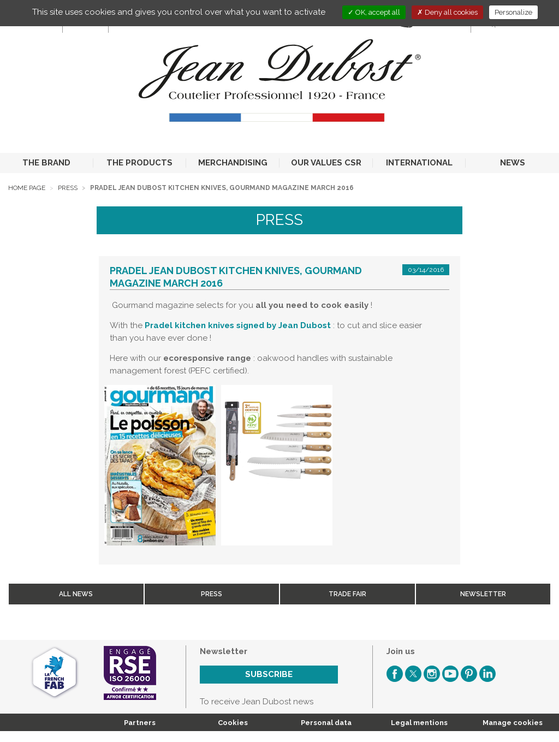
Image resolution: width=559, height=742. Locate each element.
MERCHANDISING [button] (232, 163)
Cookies (233, 723)
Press (68, 188)
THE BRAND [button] (46, 163)
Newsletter (483, 594)
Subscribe (269, 674)
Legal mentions (419, 723)
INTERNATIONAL (419, 163)
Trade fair (347, 594)
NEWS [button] (512, 163)
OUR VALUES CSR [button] (326, 163)
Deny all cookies (447, 12)
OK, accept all (374, 12)
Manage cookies (513, 723)
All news (76, 594)
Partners (140, 723)
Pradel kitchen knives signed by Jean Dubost (238, 325)
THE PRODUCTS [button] (139, 163)
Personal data (326, 723)
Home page (26, 188)
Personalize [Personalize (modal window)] (513, 12)
